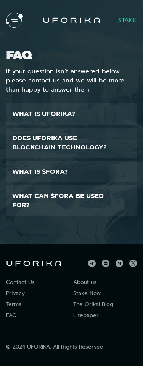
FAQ (11, 315)
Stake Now (87, 293)
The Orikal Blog (93, 304)
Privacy (15, 293)
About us (84, 282)
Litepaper (86, 315)
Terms (13, 304)
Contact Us (20, 282)
